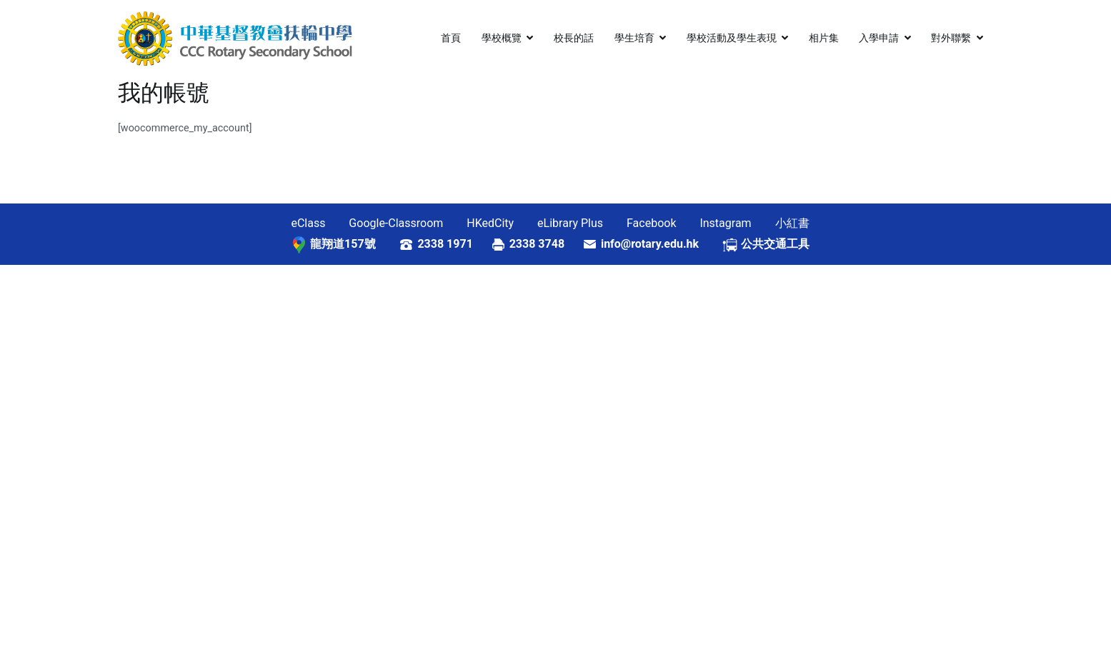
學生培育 (634, 38)
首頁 (451, 38)
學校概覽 (502, 38)
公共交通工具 (775, 244)
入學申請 (879, 38)
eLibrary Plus (570, 223)
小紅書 (792, 223)
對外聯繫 (951, 38)
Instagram (725, 223)
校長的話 (574, 38)
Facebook (651, 223)
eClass (308, 223)
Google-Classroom (396, 223)
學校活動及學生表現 (732, 38)
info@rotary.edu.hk (661, 244)
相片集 (824, 38)
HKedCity (490, 223)
